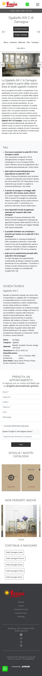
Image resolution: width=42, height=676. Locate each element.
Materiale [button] (21, 42)
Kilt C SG (29, 11)
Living (18, 11)
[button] (2, 64)
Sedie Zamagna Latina (14, 552)
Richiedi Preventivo (21, 29)
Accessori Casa (21, 613)
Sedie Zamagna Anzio (14, 577)
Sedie (23, 11)
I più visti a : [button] (21, 48)
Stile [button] (28, 42)
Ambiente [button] (13, 42)
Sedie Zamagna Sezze (14, 565)
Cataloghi (21, 617)
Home (12, 11)
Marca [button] (6, 42)
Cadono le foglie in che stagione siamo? (17, 431)
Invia (21, 444)
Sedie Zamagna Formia (14, 571)
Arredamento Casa (21, 609)
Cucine (21, 606)
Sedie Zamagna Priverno (15, 558)
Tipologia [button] (34, 42)
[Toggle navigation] (38, 4)
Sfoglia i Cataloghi (21, 35)
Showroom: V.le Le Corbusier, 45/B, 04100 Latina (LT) (21, 629)
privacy (26, 426)
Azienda (21, 602)
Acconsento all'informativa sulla (16, 426)
